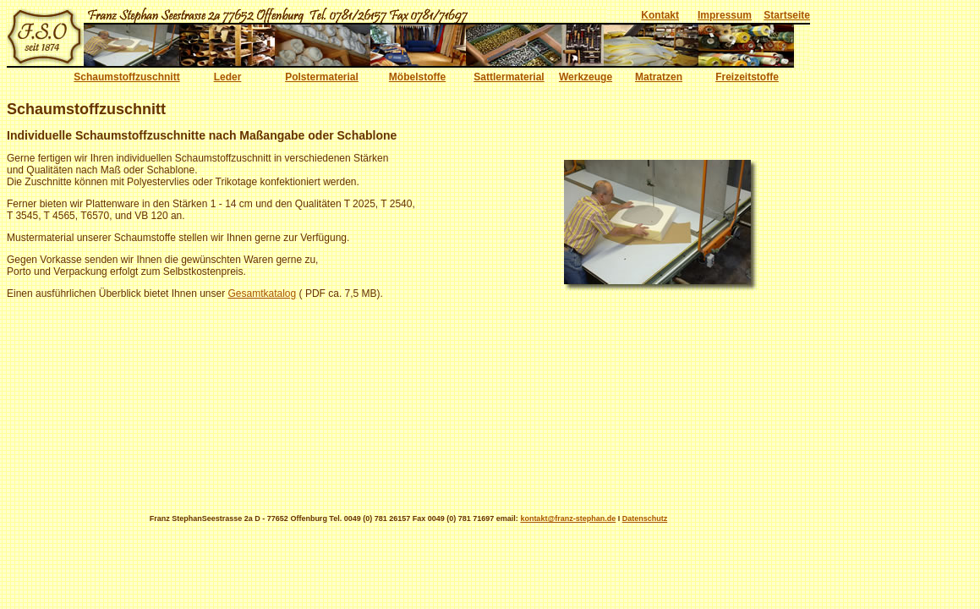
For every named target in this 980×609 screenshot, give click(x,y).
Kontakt (660, 15)
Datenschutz (645, 518)
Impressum (725, 15)
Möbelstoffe (417, 77)
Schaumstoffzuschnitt (126, 77)
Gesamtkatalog (262, 293)
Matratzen (658, 77)
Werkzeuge (585, 77)
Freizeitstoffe (747, 77)
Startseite (787, 15)
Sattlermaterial (509, 77)
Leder (228, 77)
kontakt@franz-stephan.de (568, 518)
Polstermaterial (322, 77)
